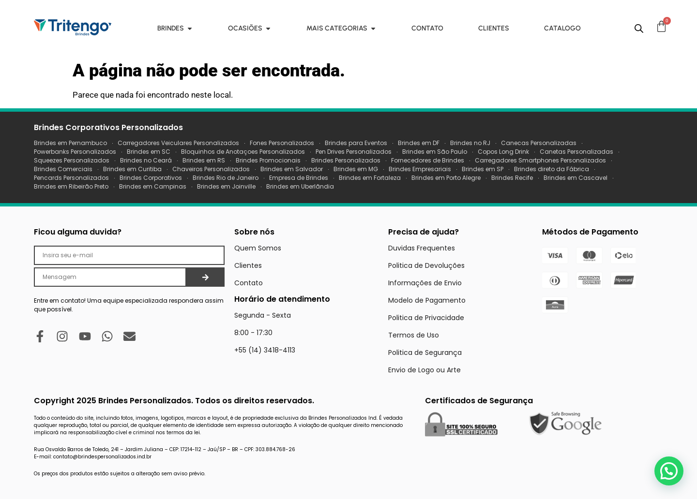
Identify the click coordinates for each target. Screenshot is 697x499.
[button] (668, 470)
